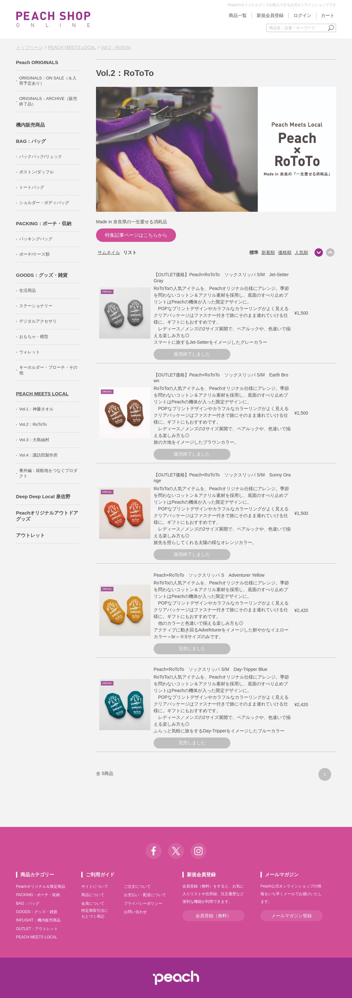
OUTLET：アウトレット (37, 929)
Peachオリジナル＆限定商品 (40, 886)
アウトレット (30, 535)
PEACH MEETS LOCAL (72, 47)
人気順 (301, 252)
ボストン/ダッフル (36, 171)
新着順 (268, 252)
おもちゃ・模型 (33, 336)
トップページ (29, 47)
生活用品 (27, 290)
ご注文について (137, 886)
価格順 (285, 252)
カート (327, 15)
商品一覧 (238, 15)
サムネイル (109, 252)
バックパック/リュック (40, 156)
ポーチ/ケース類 (34, 254)
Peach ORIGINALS (37, 62)
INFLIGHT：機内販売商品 (38, 920)
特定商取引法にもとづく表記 (94, 913)
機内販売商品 (30, 125)
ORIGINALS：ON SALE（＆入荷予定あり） (47, 81)
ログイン (302, 15)
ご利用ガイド (100, 874)
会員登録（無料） (213, 915)
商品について (92, 895)
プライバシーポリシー (143, 903)
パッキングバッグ (35, 238)
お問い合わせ (135, 912)
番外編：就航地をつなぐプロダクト (48, 473)
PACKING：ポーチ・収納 (43, 223)
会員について (92, 903)
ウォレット (29, 352)
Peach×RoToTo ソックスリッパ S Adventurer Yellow (209, 575)
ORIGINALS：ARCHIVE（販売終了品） (48, 101)
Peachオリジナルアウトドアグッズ (47, 516)
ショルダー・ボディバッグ (44, 202)
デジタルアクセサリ (38, 321)
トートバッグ (31, 187)
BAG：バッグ (31, 141)
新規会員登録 (270, 15)
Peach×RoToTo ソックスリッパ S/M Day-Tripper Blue (210, 669)
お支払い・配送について (145, 895)
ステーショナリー (35, 305)
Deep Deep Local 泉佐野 (43, 496)
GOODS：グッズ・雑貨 (42, 275)
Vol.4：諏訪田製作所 (38, 455)
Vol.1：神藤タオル (36, 409)
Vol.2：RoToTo (116, 47)
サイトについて (94, 886)
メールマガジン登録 (291, 915)
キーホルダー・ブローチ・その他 (48, 370)
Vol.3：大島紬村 (34, 439)
